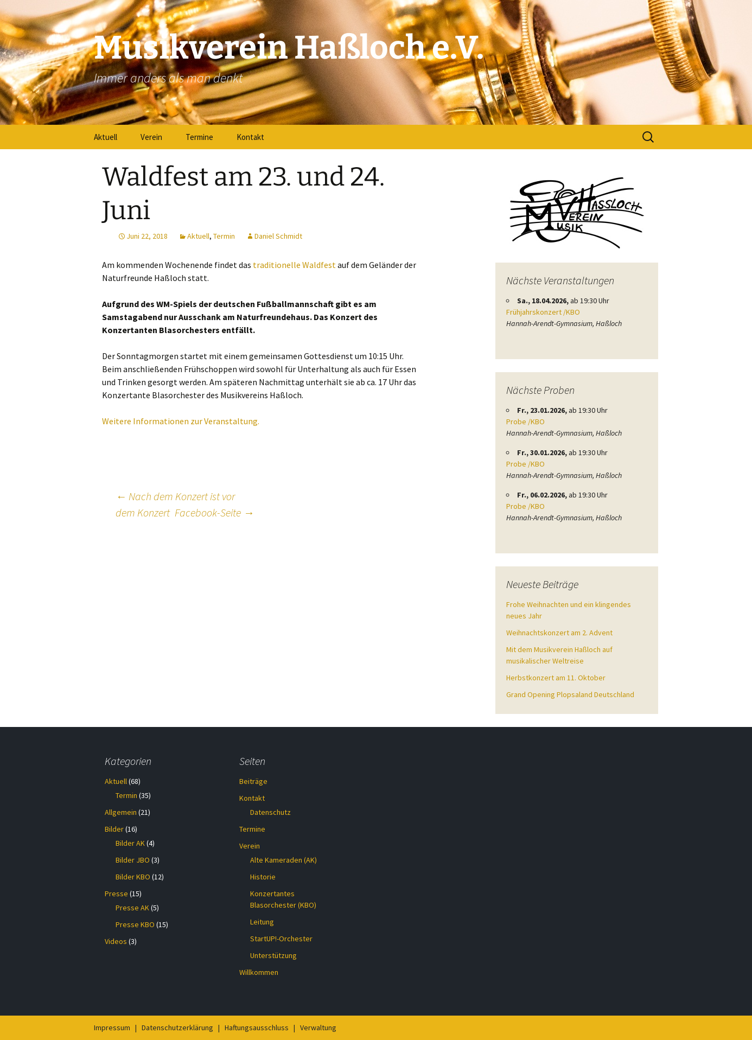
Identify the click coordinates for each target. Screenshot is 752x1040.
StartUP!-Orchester (281, 938)
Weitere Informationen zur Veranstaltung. (180, 421)
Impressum (112, 1027)
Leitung (262, 922)
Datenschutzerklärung (177, 1027)
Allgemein (121, 812)
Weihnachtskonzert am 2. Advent (559, 632)
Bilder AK (130, 843)
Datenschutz (270, 812)
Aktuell (105, 137)
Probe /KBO (525, 421)
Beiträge (253, 781)
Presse (116, 893)
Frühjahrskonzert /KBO (543, 312)
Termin (224, 236)
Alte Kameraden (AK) (283, 860)
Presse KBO (135, 924)
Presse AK (132, 908)
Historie (263, 877)
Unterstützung (273, 955)
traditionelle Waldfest (294, 264)
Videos (116, 941)
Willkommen (258, 972)
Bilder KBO (133, 877)
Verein (151, 137)
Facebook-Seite (214, 512)
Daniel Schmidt (278, 236)
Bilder (114, 829)
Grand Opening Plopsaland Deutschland (570, 694)
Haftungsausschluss (257, 1027)
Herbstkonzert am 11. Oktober (556, 677)
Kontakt (250, 137)
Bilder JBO (133, 860)
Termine (199, 137)
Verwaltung (318, 1027)
